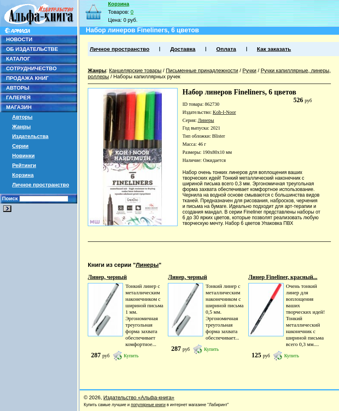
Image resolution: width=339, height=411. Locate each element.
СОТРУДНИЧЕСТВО (31, 68)
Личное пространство (40, 185)
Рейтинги (24, 165)
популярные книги (148, 405)
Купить (131, 356)
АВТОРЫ (17, 88)
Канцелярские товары (135, 70)
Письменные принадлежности (202, 70)
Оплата (226, 49)
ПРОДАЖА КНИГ (27, 78)
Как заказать (274, 49)
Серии (20, 146)
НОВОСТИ (19, 39)
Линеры (206, 120)
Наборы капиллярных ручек (146, 76)
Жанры (21, 127)
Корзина (23, 175)
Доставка (182, 49)
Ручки (249, 70)
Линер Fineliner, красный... (283, 277)
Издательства (30, 136)
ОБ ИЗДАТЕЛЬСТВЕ (32, 49)
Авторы (22, 117)
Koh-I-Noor (224, 112)
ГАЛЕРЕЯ (18, 97)
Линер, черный (107, 277)
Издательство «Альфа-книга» (139, 397)
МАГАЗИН (19, 107)
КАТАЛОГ (18, 59)
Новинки (23, 156)
